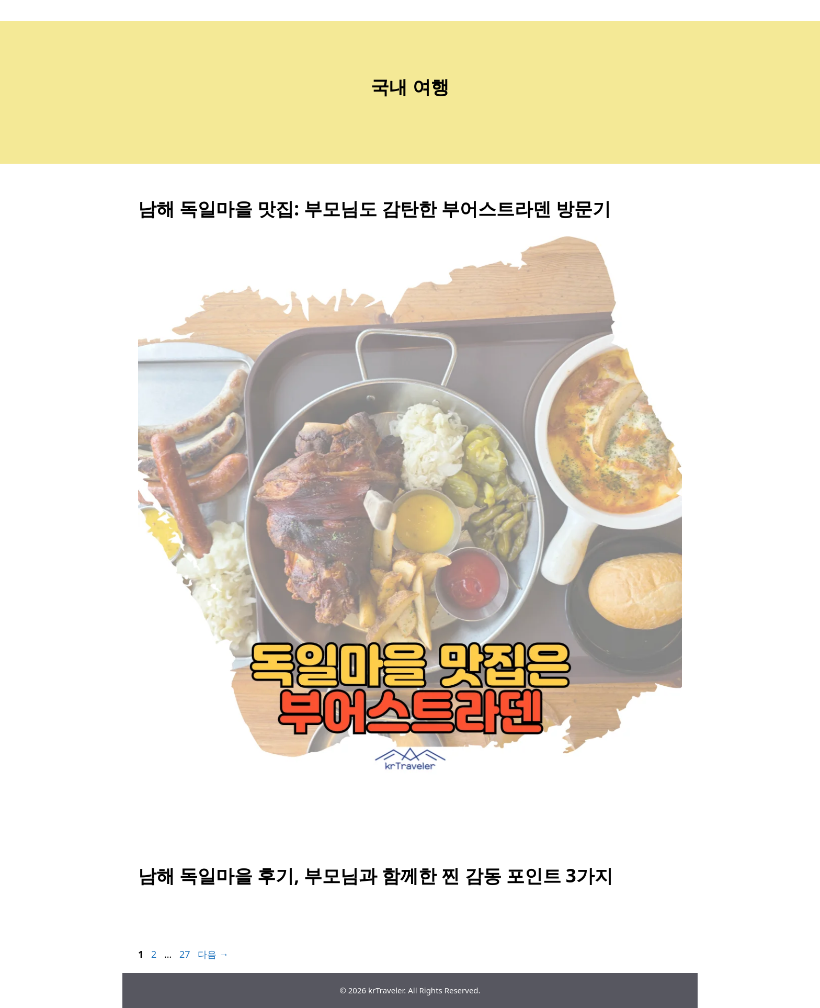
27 (184, 954)
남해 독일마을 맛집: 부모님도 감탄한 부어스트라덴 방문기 (374, 208)
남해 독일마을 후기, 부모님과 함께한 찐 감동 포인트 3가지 (375, 875)
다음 (213, 954)
